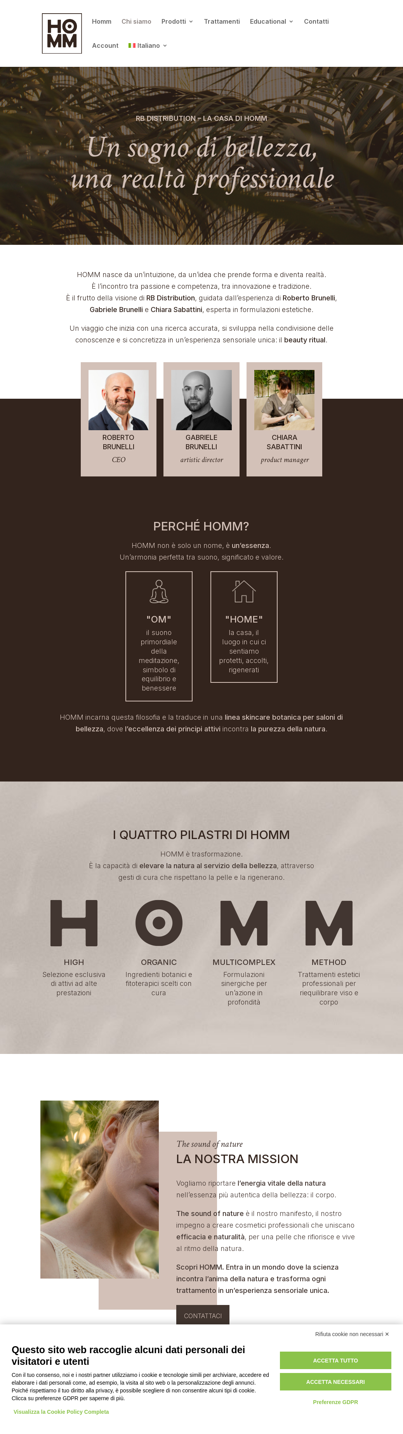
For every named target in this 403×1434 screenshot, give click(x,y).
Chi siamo (136, 22)
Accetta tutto (335, 1360)
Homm (101, 22)
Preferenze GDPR (335, 1402)
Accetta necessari (335, 1382)
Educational (268, 22)
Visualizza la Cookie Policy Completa (61, 1412)
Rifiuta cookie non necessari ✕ (352, 1334)
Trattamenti (222, 22)
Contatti (316, 22)
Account (105, 46)
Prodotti (174, 22)
